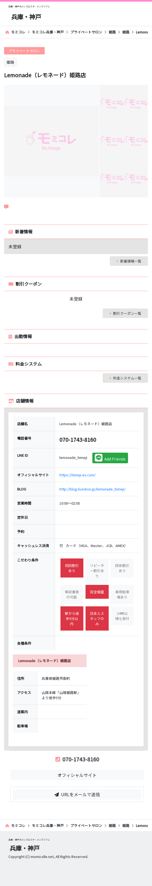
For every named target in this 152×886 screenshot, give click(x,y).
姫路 (112, 32)
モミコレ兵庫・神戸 (48, 32)
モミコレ (15, 32)
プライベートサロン (86, 32)
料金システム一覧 (125, 378)
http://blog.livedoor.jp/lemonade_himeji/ (92, 489)
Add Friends (110, 458)
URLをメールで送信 (77, 794)
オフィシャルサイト (77, 775)
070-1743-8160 (77, 759)
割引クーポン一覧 (125, 313)
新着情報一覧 (128, 261)
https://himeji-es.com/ (77, 474)
